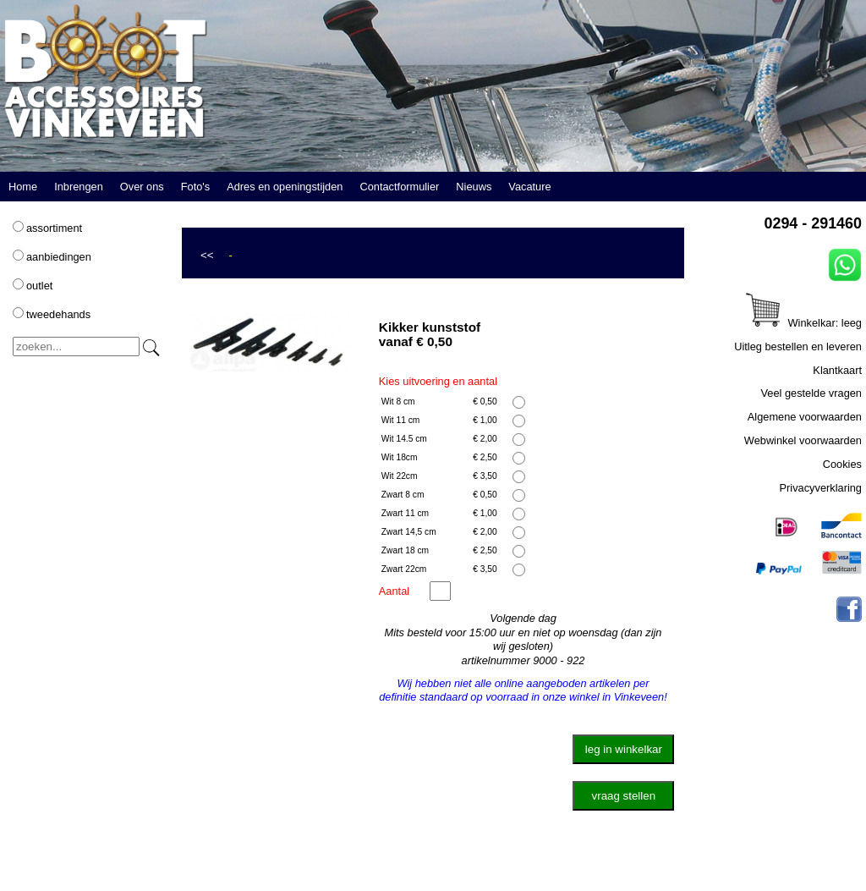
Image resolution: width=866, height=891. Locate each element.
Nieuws (473, 186)
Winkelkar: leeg (804, 322)
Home (22, 186)
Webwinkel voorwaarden (803, 440)
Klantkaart (837, 370)
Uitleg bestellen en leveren (798, 346)
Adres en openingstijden (285, 186)
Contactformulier (399, 186)
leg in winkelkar (623, 749)
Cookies (842, 464)
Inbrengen (78, 186)
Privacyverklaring (821, 487)
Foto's (195, 186)
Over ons (142, 186)
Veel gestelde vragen (811, 393)
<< (207, 255)
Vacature (529, 186)
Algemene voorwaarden (805, 416)
